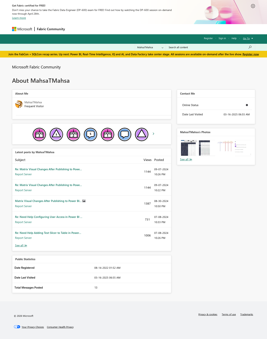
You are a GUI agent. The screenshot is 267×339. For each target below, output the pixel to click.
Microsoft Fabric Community (36, 66)
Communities (121, 29)
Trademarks (246, 314)
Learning (152, 29)
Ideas (105, 29)
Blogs (138, 29)
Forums (73, 29)
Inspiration (89, 29)
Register (208, 38)
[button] (189, 148)
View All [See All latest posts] (21, 245)
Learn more (19, 18)
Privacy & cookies (207, 314)
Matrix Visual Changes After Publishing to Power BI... (48, 201)
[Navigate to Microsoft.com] (22, 29)
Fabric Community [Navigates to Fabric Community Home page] (51, 29)
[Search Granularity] (150, 47)
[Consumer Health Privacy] (60, 327)
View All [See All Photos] (186, 159)
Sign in (222, 38)
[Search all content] (210, 47)
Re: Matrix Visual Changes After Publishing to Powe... (48, 169)
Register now (251, 54)
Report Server (23, 174)
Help (234, 38)
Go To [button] (246, 38)
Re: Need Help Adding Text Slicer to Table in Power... (48, 233)
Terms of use (229, 314)
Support (168, 29)
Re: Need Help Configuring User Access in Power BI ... (48, 217)
